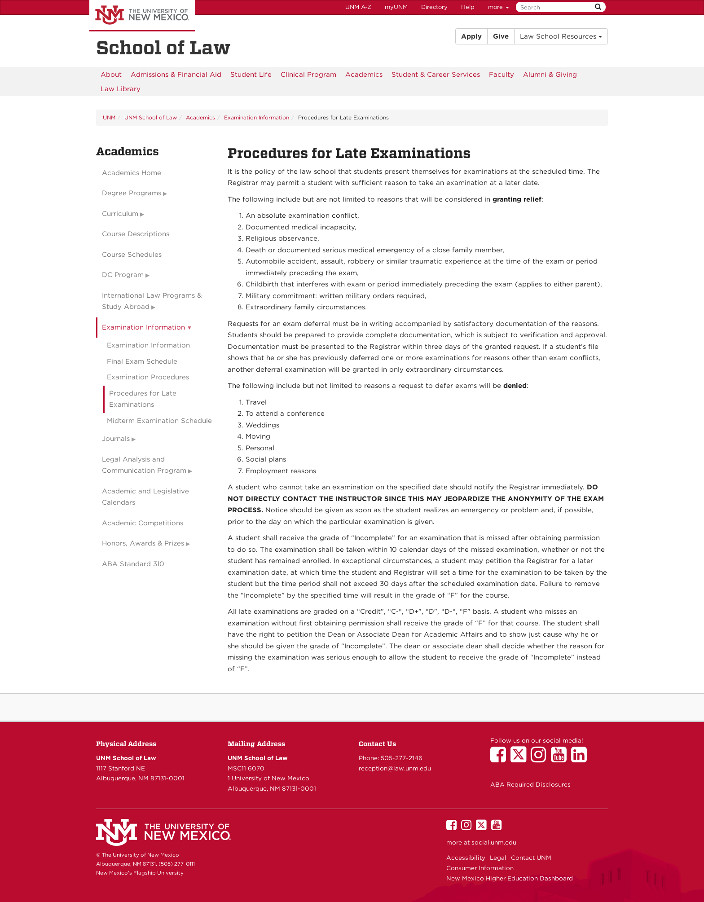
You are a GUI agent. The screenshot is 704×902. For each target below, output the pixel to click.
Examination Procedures (148, 377)
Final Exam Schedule (142, 361)
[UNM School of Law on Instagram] (541, 758)
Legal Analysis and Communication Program (144, 465)
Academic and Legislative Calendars (145, 497)
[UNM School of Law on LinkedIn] (581, 758)
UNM (109, 117)
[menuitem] (111, 74)
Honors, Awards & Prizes (143, 543)
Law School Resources (561, 36)
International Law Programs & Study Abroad (152, 301)
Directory (434, 7)
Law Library (121, 89)
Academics (364, 74)
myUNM (396, 7)
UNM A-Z (358, 7)
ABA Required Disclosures (530, 784)
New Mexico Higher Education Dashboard (509, 878)
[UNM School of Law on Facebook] (500, 758)
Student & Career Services (436, 74)
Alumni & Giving (550, 74)
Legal (498, 857)
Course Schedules (132, 255)
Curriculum (120, 214)
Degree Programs (131, 193)
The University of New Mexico (142, 15)
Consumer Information (480, 867)
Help (468, 7)
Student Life (251, 74)
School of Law (163, 47)
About (111, 74)
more (498, 7)
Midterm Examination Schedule (159, 421)
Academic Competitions (142, 523)
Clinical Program (308, 74)
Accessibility (465, 857)
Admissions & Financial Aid (176, 74)
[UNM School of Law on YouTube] (561, 758)
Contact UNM (531, 857)
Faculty (501, 74)
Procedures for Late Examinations (142, 399)
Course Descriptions (135, 234)
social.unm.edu (493, 842)
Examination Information (256, 117)
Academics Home (131, 173)
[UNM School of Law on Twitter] (520, 758)
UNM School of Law (150, 117)
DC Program (123, 275)
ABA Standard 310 (133, 564)
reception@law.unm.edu (395, 768)
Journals (116, 439)
